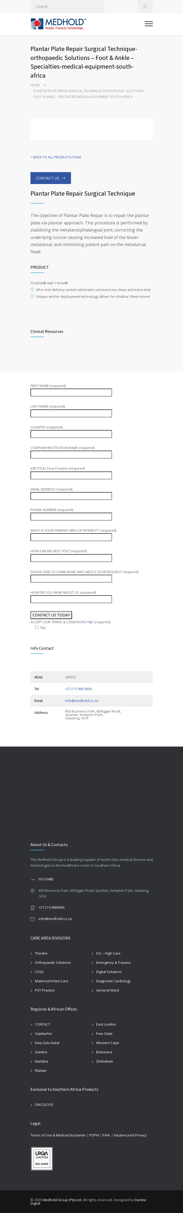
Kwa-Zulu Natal (47, 1042)
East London (106, 1024)
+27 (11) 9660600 (51, 907)
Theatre (41, 953)
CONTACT (42, 1024)
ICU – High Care (108, 953)
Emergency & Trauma (113, 962)
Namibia (41, 1061)
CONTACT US (47, 178)
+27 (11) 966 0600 (78, 688)
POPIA (94, 1135)
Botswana (104, 1052)
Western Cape (107, 1042)
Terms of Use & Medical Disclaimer (58, 1135)
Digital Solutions (109, 971)
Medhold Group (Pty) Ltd (62, 1199)
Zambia (41, 1052)
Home (35, 85)
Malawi (40, 1070)
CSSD (39, 971)
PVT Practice (45, 990)
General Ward (107, 990)
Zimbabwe (104, 1061)
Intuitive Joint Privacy (130, 1135)
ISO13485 (46, 879)
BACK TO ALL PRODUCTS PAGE (57, 157)
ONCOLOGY (44, 1104)
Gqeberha (43, 1033)
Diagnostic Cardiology (113, 981)
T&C (90, 622)
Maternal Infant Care (51, 981)
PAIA (106, 1135)
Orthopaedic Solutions (53, 962)
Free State (104, 1033)
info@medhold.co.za (81, 700)
